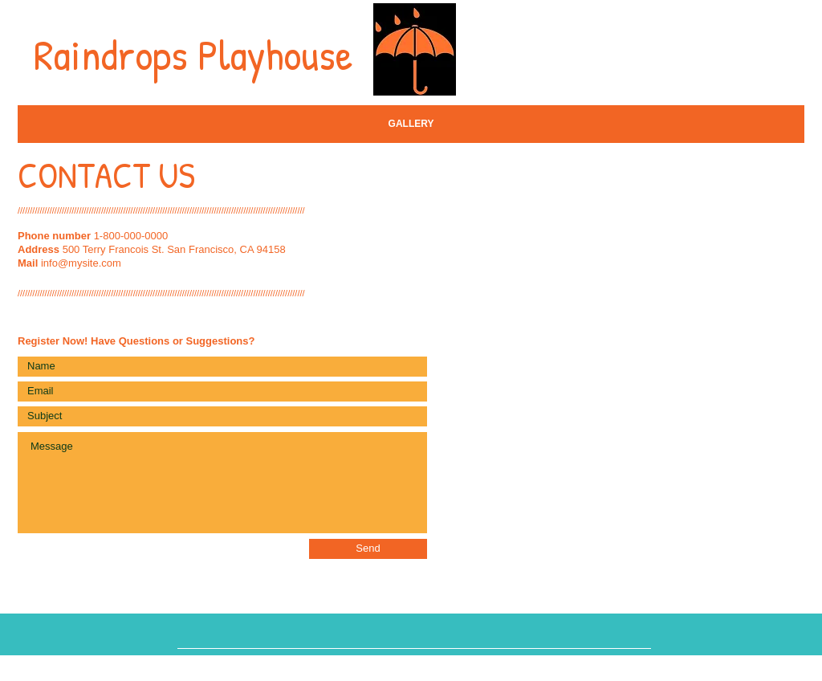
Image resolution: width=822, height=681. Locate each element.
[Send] (368, 549)
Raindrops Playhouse (193, 54)
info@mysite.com (81, 263)
